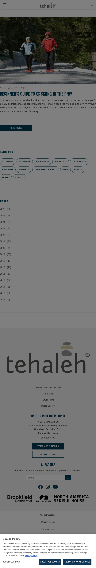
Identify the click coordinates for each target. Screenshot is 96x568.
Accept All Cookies (50, 562)
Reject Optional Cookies (77, 562)
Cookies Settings (11, 562)
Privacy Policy (31, 556)
